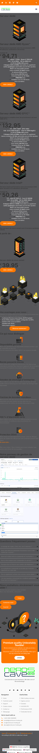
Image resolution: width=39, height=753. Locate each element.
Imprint (4, 733)
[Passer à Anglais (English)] (29, 749)
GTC (18, 733)
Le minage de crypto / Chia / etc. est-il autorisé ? (16, 546)
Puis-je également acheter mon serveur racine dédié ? (18, 574)
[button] (36, 2)
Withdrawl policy (26, 733)
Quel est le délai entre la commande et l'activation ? (17, 556)
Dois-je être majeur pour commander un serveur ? (16, 560)
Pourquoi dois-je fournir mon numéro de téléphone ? (17, 564)
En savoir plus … (5, 442)
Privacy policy (11, 733)
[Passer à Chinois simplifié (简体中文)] (19, 746)
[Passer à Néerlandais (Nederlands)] (12, 749)
